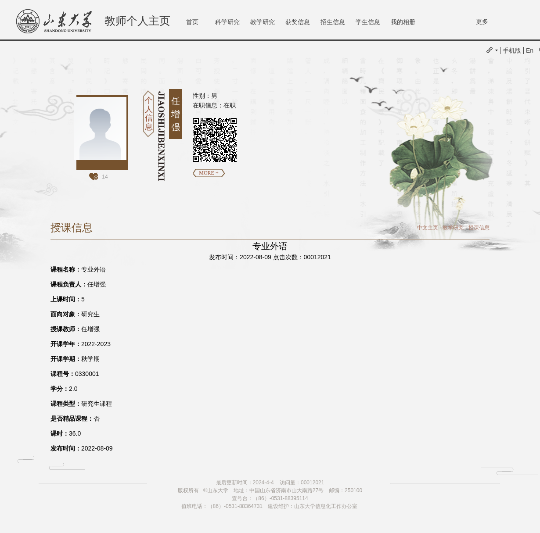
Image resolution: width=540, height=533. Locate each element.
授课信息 (479, 228)
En (529, 50)
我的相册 (403, 21)
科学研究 (227, 21)
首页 (192, 21)
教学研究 (262, 21)
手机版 (512, 50)
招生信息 (332, 21)
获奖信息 (297, 21)
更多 (482, 21)
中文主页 (427, 228)
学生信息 (368, 21)
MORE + (208, 173)
